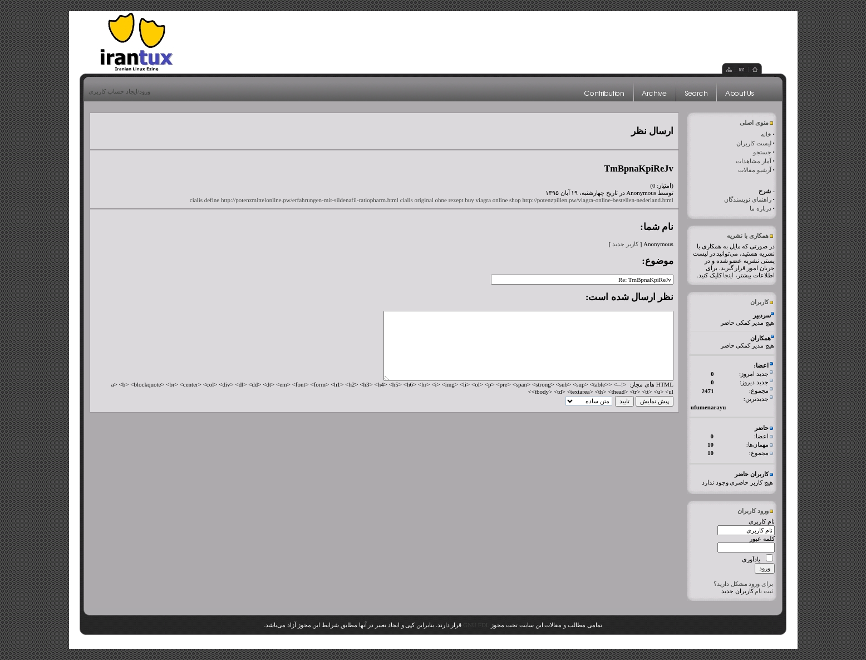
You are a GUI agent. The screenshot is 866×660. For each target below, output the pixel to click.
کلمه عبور (762, 538)
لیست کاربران (753, 143)
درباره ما (760, 208)
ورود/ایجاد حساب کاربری (119, 91)
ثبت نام (764, 591)
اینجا (728, 275)
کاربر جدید (625, 244)
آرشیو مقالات (754, 170)
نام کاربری (762, 521)
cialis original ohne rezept (432, 200)
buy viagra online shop (493, 200)
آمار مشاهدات (753, 161)
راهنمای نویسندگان (747, 199)
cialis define (204, 200)
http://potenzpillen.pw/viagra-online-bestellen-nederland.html (598, 200)
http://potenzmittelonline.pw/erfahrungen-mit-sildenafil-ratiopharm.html (309, 200)
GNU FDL (476, 625)
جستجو (762, 152)
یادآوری (751, 559)
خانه (766, 134)
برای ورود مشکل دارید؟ (743, 583)
